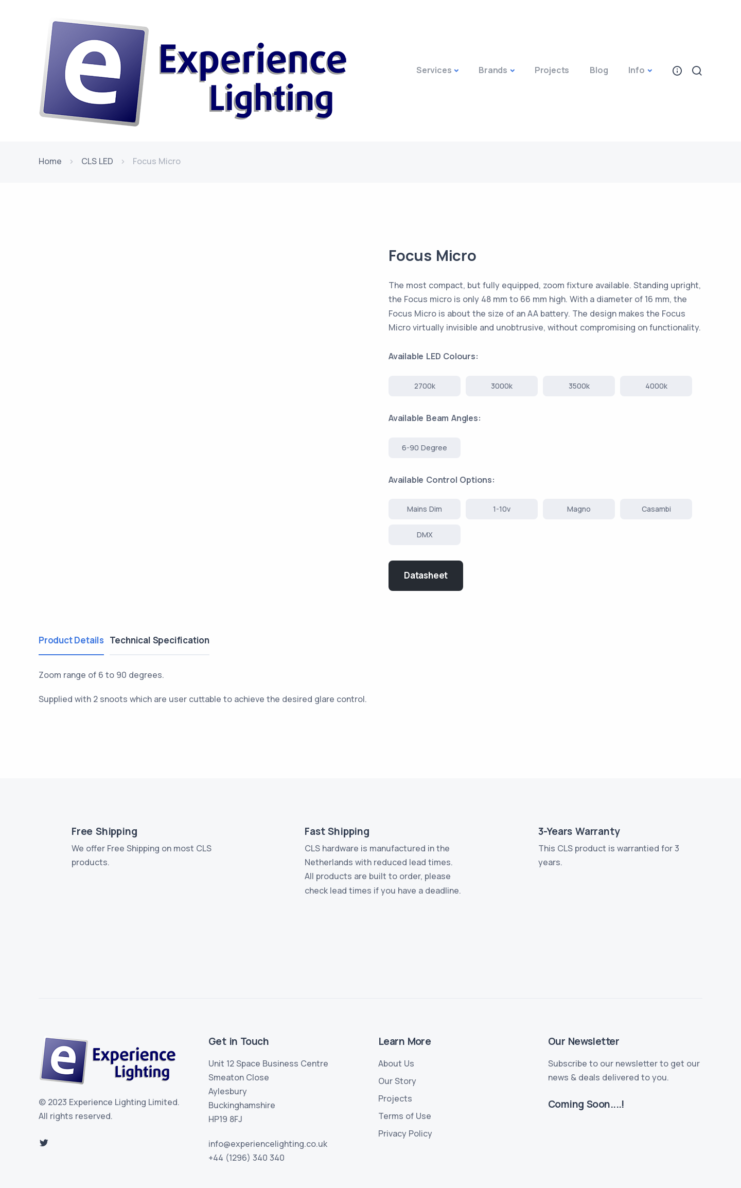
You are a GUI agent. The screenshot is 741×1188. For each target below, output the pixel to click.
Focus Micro (436, 254)
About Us (396, 1063)
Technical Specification (164, 640)
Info (636, 70)
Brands (493, 70)
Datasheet (426, 575)
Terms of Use (404, 1116)
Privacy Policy (405, 1133)
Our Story (397, 1081)
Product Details (71, 640)
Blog (599, 70)
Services (433, 70)
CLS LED (97, 161)
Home (50, 161)
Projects (552, 70)
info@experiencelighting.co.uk (267, 1143)
